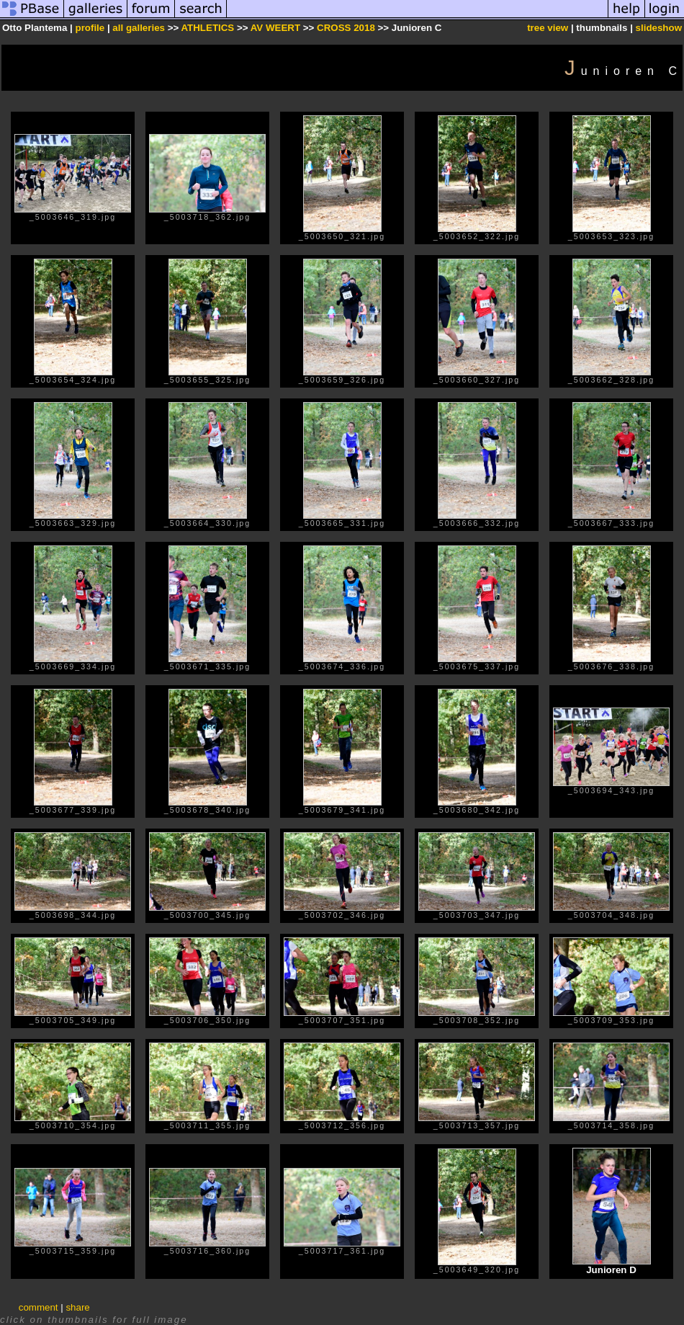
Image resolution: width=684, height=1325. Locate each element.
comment (38, 1307)
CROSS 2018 (346, 27)
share (77, 1307)
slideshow (659, 27)
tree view (547, 27)
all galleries (138, 27)
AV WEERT (277, 27)
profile (89, 27)
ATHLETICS (207, 27)
